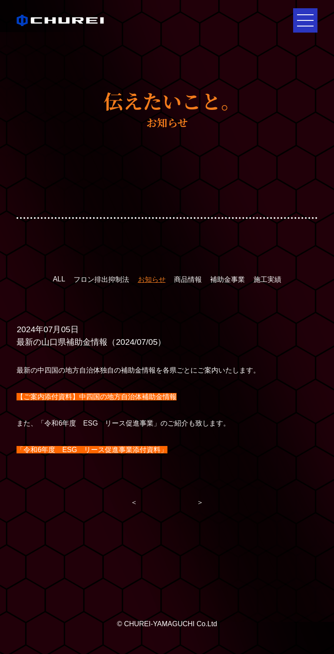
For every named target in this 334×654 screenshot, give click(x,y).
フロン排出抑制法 (101, 279)
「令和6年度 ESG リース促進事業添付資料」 (92, 449)
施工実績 (267, 279)
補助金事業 (227, 279)
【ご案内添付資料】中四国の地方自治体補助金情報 (97, 396)
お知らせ (152, 279)
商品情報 (188, 279)
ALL (59, 279)
